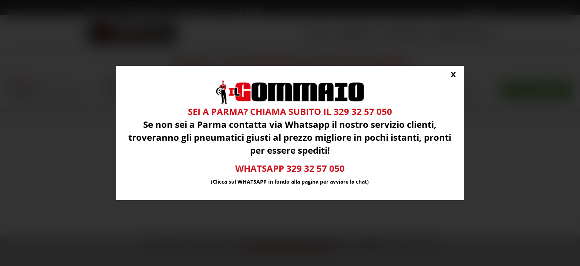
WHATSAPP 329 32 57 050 (289, 169)
